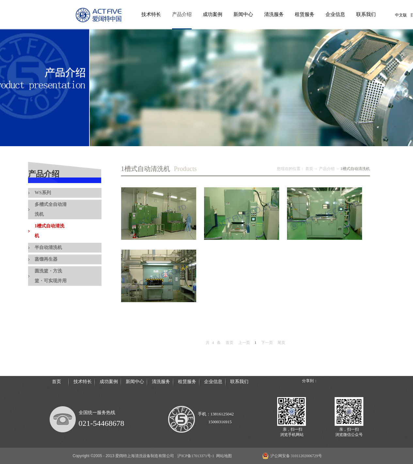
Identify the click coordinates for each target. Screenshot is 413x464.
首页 (229, 342)
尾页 (281, 342)
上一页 (244, 342)
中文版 (401, 15)
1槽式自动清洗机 (355, 168)
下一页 (267, 342)
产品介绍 (327, 168)
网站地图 (223, 456)
